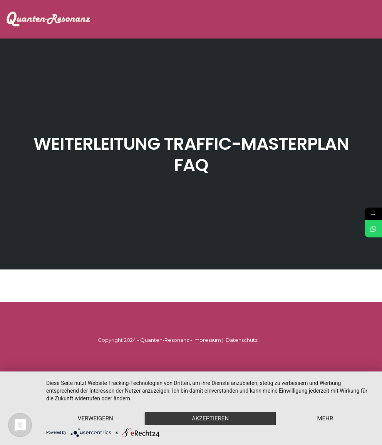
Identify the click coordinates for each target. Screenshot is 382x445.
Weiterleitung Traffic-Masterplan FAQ (191, 154)
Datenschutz (242, 340)
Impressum (207, 340)
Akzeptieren (210, 418)
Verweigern (95, 418)
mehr (325, 418)
